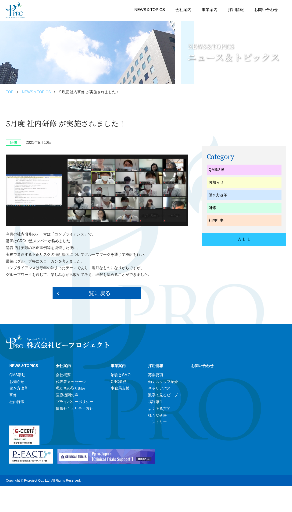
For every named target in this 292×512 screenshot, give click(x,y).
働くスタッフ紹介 (163, 382)
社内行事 (216, 220)
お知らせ (216, 182)
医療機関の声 (67, 395)
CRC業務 (118, 382)
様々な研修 (157, 415)
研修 (212, 208)
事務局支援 (120, 388)
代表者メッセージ (71, 382)
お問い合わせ (266, 9)
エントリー (157, 422)
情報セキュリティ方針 (74, 409)
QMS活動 (216, 170)
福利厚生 (155, 402)
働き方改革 (218, 195)
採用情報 (236, 9)
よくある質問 (159, 409)
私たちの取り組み (71, 388)
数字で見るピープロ (165, 395)
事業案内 (209, 9)
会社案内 (183, 9)
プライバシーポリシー (74, 402)
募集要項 (155, 375)
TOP (10, 92)
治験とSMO (120, 375)
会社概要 (63, 375)
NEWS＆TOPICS (149, 9)
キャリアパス (159, 388)
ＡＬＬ (244, 239)
